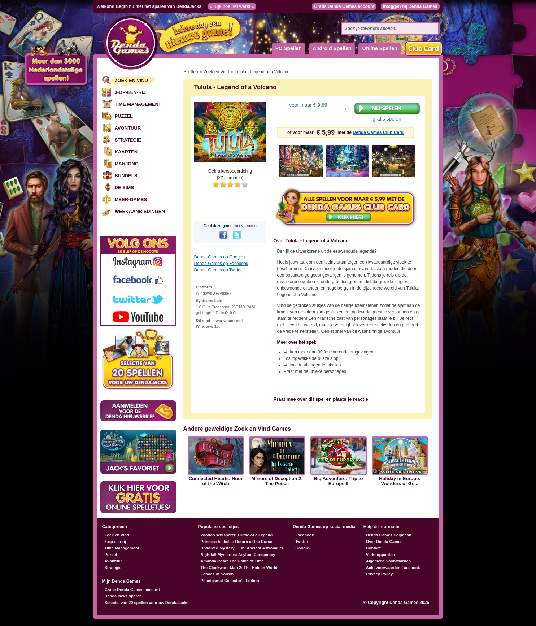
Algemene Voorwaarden (388, 561)
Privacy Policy (379, 574)
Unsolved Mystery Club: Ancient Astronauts (242, 548)
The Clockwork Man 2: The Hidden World (239, 567)
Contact (373, 548)
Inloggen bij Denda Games (410, 6)
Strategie (128, 140)
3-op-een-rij (130, 92)
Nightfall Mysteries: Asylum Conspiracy (238, 554)
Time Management (138, 104)
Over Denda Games (384, 541)
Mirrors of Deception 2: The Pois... (276, 481)
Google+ (303, 548)
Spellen (191, 71)
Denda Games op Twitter (218, 270)
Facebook (304, 535)
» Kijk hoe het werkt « (232, 6)
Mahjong (127, 163)
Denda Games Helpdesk (388, 535)
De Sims (124, 187)
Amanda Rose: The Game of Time (232, 561)
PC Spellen (288, 48)
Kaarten (126, 152)
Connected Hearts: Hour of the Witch (216, 481)
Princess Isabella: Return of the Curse (237, 541)
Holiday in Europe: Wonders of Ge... (399, 481)
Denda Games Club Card (378, 132)
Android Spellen (332, 48)
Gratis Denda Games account (344, 6)
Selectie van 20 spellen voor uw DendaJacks (146, 602)
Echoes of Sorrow (218, 574)
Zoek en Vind (131, 80)
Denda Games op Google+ (220, 257)
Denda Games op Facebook (221, 263)
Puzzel (124, 116)
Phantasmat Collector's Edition (230, 580)
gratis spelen (387, 112)
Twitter (301, 541)
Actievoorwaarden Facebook (393, 567)
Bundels (126, 175)
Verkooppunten (380, 554)
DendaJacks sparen (123, 596)
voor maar (307, 105)
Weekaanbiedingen (140, 211)
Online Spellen (379, 48)
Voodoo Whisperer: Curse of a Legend (237, 535)
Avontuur (128, 128)
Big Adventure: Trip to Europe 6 (338, 481)
